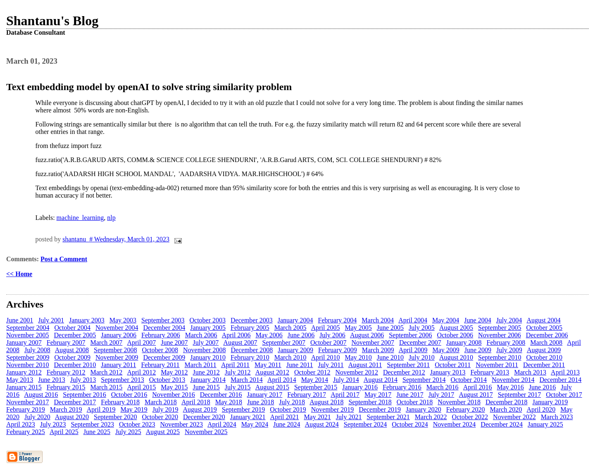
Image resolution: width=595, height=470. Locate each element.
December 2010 (75, 364)
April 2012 (141, 372)
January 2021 (248, 416)
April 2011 (235, 364)
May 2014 (314, 379)
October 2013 (167, 379)
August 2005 (456, 327)
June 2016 (542, 387)
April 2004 (412, 320)
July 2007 (206, 342)
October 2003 (208, 320)
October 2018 (415, 402)
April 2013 (565, 372)
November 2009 (116, 357)
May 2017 (377, 394)
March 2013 (530, 372)
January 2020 (423, 409)
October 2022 (470, 416)
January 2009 (295, 349)
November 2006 (499, 335)
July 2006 (332, 335)
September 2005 (499, 327)
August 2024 (322, 424)
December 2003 (252, 320)
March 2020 (506, 409)
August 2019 (200, 409)
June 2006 (301, 335)
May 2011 (268, 364)
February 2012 (66, 372)
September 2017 (519, 394)
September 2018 (369, 402)
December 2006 (547, 335)
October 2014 (469, 379)
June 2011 (299, 364)
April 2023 (20, 424)
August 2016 (41, 394)
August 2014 (380, 379)
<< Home (19, 273)
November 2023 (181, 424)
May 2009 (445, 349)
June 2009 (477, 349)
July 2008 (37, 349)
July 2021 (349, 416)
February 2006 (160, 335)
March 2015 (106, 387)
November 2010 (27, 364)
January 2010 (208, 357)
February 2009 (337, 349)
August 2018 (326, 402)
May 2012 (174, 372)
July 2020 (37, 416)
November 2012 (356, 372)
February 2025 (25, 431)
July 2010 (422, 357)
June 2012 (206, 372)
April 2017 (345, 394)
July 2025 (128, 431)
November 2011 (497, 364)
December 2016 (221, 394)
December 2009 (164, 357)
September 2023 (92, 424)
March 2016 (442, 387)
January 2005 (208, 327)
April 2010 (325, 357)
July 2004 (509, 320)
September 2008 (115, 349)
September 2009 (27, 357)
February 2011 (160, 364)
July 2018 (292, 402)
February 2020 (465, 409)
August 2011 (365, 364)
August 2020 (72, 416)
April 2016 (477, 387)
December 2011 (544, 364)
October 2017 (564, 394)
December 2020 (204, 416)
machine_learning (80, 217)
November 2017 (27, 402)
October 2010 (544, 357)
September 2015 (315, 387)
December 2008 (252, 349)
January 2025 (545, 424)
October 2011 (453, 364)
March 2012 (106, 372)
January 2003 (87, 320)
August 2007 (240, 342)
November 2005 (27, 335)
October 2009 (72, 357)
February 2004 (337, 320)
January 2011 (118, 364)
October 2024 (410, 424)
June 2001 (19, 320)
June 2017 (409, 394)
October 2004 (72, 327)
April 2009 (413, 349)
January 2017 (265, 394)
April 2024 (221, 424)
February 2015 (66, 387)
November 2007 (373, 342)
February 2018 (120, 402)
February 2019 (25, 409)
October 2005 (544, 327)
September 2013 (122, 379)
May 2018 (228, 402)
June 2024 (286, 424)
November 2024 (454, 424)
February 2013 (489, 372)
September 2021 (388, 416)
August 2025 (163, 431)
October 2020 (160, 416)
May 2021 (317, 416)
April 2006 (236, 335)
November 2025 (206, 431)
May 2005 (358, 327)
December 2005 (75, 335)
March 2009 (378, 349)
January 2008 (464, 342)
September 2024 (365, 424)
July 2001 (51, 320)
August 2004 (543, 320)
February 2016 (402, 387)
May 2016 (510, 387)
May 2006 (268, 335)
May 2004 (445, 320)
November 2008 (204, 349)
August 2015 (272, 387)
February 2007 (66, 342)
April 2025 (64, 431)
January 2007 (24, 342)
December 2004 (164, 327)
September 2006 (410, 335)
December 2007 (420, 342)
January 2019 (550, 402)
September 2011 (408, 364)
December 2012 (404, 372)
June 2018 (260, 402)
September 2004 (27, 327)
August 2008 (72, 349)
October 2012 (312, 372)
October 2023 (137, 424)
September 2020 (115, 416)
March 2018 (161, 402)
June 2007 (174, 342)
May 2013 (19, 379)
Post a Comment (63, 258)
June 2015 (206, 387)
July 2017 (441, 394)
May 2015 (174, 387)
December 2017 (75, 402)
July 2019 (165, 409)
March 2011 (201, 364)
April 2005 (325, 327)
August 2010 (456, 357)
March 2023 (557, 416)
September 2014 (423, 379)
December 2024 (502, 424)
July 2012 (238, 372)
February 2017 (306, 394)
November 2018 (459, 402)
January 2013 (448, 372)
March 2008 (546, 342)
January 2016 (360, 387)
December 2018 (507, 402)
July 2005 (422, 327)
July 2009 (509, 349)
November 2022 (514, 416)
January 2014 (208, 379)
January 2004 (295, 320)
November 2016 (173, 394)
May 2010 (358, 357)
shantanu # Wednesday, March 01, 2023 (115, 239)
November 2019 (332, 409)
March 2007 (106, 342)
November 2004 (116, 327)
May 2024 (254, 424)
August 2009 (544, 349)
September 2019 (243, 409)
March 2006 (201, 335)
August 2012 (272, 372)
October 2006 (455, 335)
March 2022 (431, 416)
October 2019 (288, 409)
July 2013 (83, 379)
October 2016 (129, 394)
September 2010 (499, 357)
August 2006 (367, 335)
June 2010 (390, 357)
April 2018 (195, 402)
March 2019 (66, 409)
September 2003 (162, 320)
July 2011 (331, 364)
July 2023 (53, 424)
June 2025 (96, 431)
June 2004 (477, 320)
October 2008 (160, 349)
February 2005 (250, 327)
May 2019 (133, 409)
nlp (111, 217)
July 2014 (346, 379)
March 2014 (247, 379)
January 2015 (24, 387)
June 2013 (51, 379)
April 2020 (540, 409)
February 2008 (506, 342)
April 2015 (141, 387)
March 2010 (290, 357)
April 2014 (281, 379)
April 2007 (141, 342)
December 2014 (561, 379)
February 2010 (250, 357)
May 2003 (122, 320)
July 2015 (238, 387)
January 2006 (118, 335)
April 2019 (101, 409)
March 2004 (378, 320)
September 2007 (283, 342)
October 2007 (328, 342)
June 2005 (390, 327)
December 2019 (380, 409)
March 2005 (290, 327)
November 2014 (513, 379)
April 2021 (284, 416)
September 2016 (84, 394)
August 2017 (476, 394)
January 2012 (24, 372)
